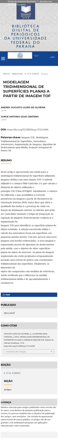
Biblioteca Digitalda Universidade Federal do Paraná (25, 36)
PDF (7, 294)
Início (6, 73)
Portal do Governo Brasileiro (22, 1)
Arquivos (17, 73)
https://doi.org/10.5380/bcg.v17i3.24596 (27, 129)
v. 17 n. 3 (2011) (32, 73)
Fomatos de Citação (16, 351)
